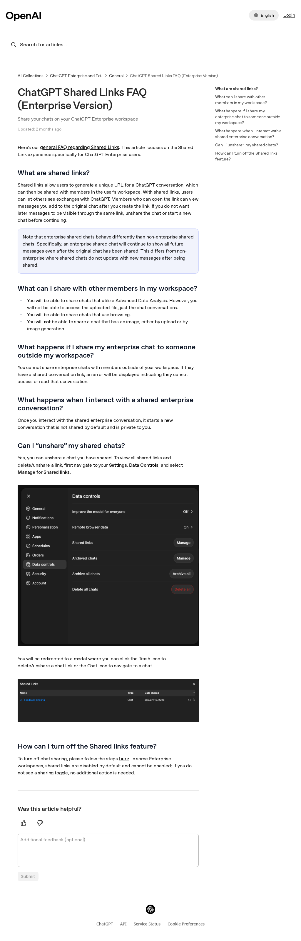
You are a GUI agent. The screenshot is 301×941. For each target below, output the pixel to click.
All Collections (31, 75)
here (124, 758)
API (123, 924)
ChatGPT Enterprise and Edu (76, 75)
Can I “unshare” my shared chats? (246, 145)
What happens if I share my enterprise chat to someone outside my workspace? (247, 117)
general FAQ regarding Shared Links (79, 147)
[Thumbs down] (40, 823)
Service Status (147, 924)
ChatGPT (104, 924)
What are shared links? (236, 88)
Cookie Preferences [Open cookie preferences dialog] (186, 924)
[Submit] (28, 876)
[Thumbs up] (23, 823)
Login (289, 15)
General (116, 75)
